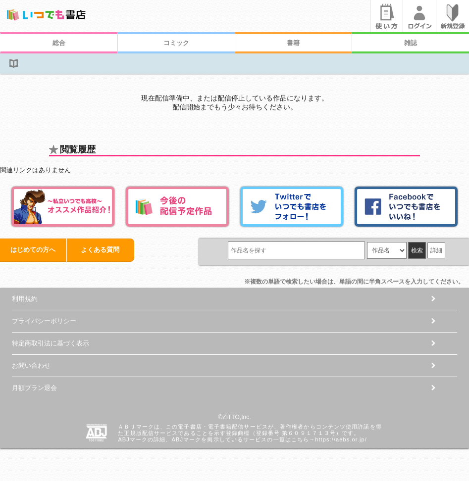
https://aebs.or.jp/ (341, 439)
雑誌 (410, 43)
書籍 (293, 43)
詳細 (436, 250)
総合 (58, 43)
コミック (176, 43)
